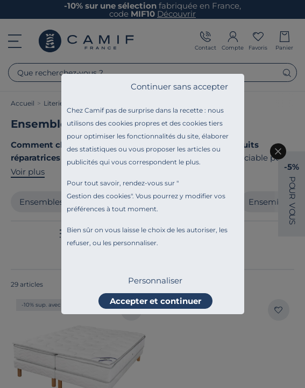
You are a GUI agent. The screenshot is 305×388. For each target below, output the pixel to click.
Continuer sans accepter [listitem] (179, 86)
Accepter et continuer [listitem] (155, 301)
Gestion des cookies (99, 196)
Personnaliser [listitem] (155, 280)
